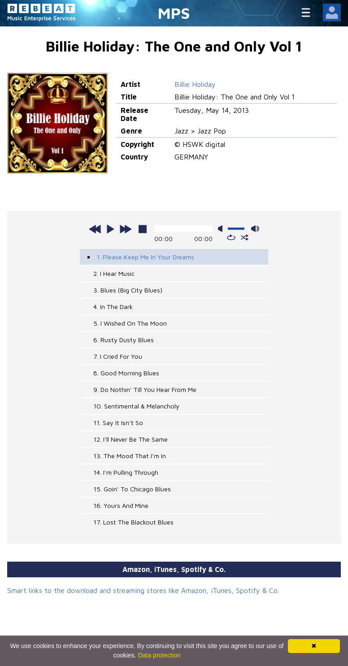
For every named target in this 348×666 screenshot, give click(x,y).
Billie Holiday (195, 84)
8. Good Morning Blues (126, 373)
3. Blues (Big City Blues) (127, 290)
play (110, 229)
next (125, 229)
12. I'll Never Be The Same (130, 439)
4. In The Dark (113, 306)
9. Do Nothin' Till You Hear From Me (144, 389)
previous (95, 229)
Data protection (159, 655)
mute (222, 228)
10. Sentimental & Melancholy (136, 406)
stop (142, 229)
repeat (231, 237)
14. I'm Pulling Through (125, 472)
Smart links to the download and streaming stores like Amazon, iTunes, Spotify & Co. (143, 590)
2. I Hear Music (114, 273)
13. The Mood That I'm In (129, 456)
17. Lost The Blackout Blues (133, 522)
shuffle (244, 237)
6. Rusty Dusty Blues (123, 340)
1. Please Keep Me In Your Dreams (145, 257)
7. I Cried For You (117, 356)
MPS (174, 13)
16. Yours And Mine (120, 505)
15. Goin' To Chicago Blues (132, 489)
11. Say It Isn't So (118, 422)
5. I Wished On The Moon (130, 323)
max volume (255, 228)
